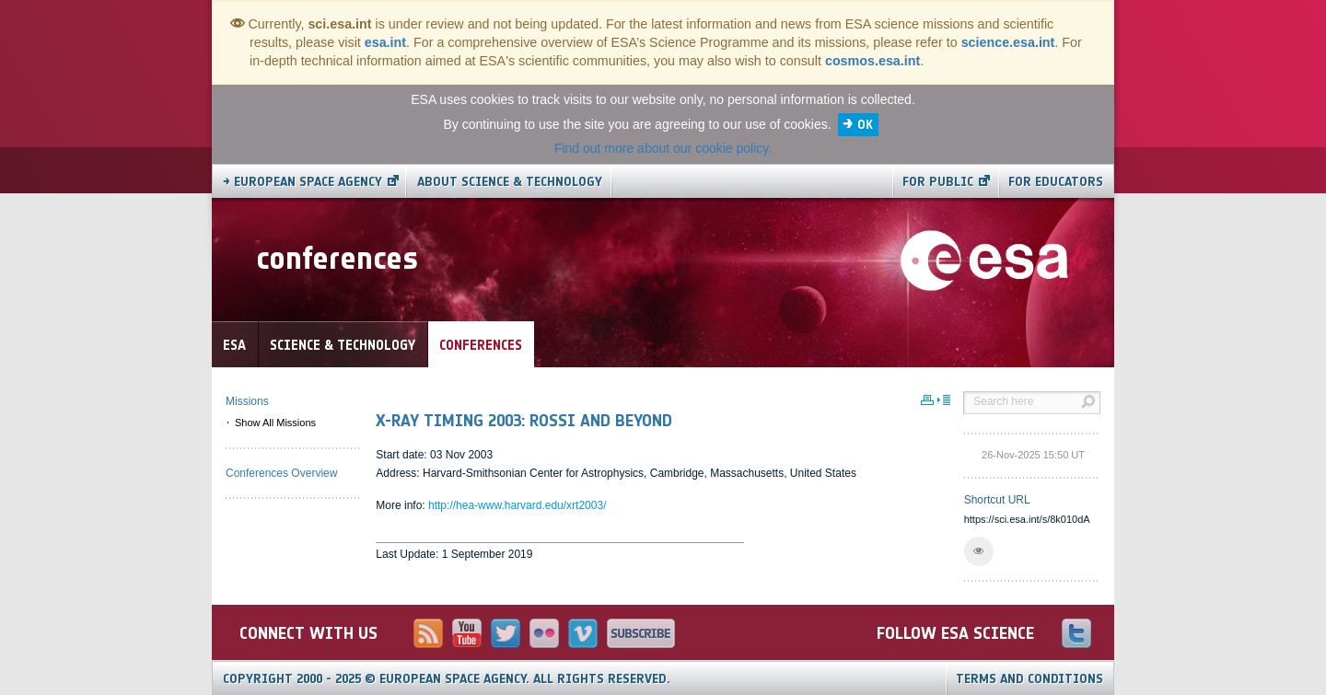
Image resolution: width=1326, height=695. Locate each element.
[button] (979, 551)
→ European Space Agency (302, 182)
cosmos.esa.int (872, 60)
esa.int (385, 42)
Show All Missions (275, 422)
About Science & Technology (509, 182)
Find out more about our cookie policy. (663, 148)
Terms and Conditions (1029, 679)
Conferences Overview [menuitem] (281, 473)
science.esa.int (1008, 42)
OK (865, 125)
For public (937, 182)
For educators (1055, 182)
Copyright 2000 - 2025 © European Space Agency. (446, 679)
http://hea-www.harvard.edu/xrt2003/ (517, 505)
